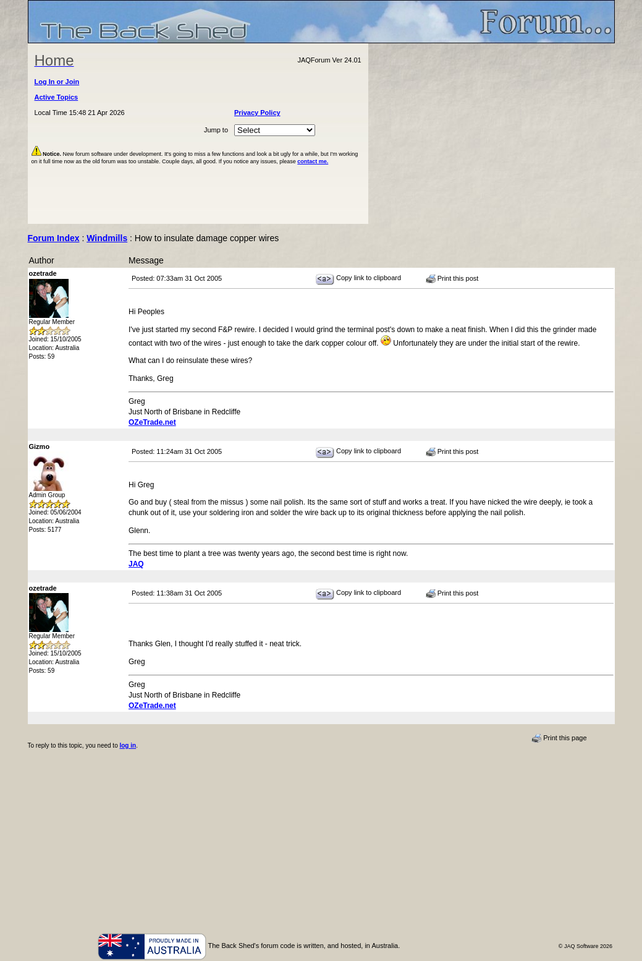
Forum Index (54, 238)
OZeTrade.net (152, 422)
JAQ (136, 564)
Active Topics (56, 97)
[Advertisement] (491, 133)
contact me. (312, 161)
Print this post (452, 279)
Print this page (558, 738)
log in (127, 745)
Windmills (107, 238)
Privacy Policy (257, 112)
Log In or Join (57, 81)
